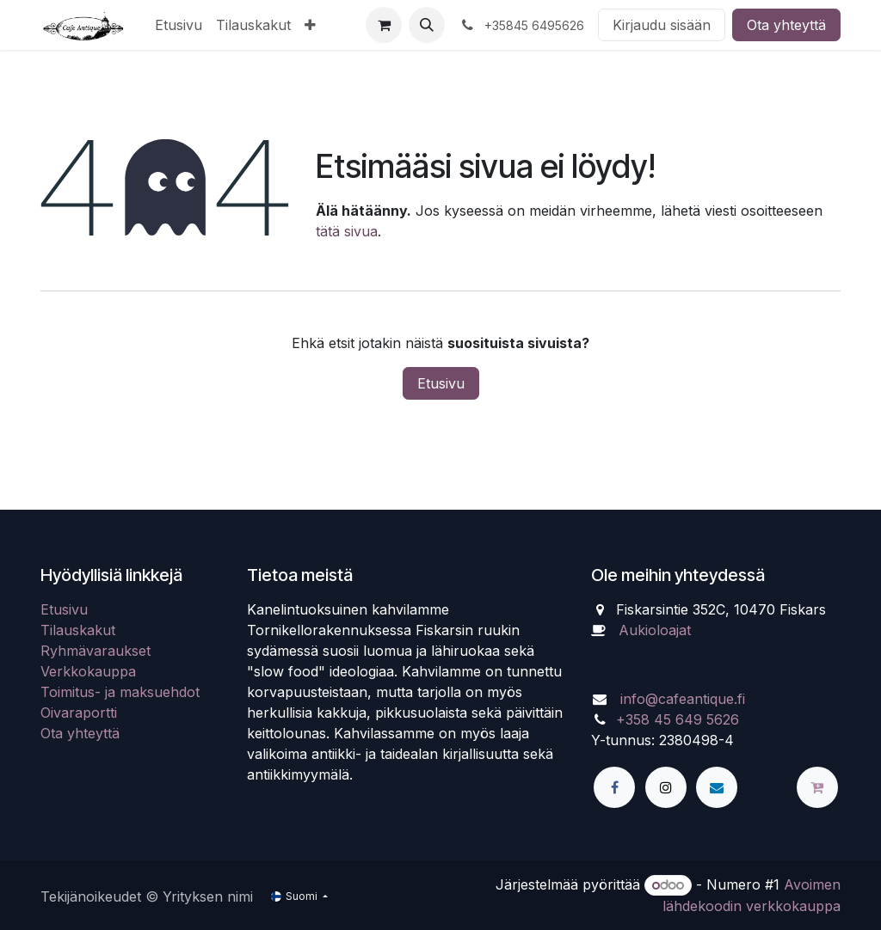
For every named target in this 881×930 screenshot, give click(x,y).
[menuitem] (178, 25)
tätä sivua (347, 231)
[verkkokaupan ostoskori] (384, 25)
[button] (427, 25)
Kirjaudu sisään (662, 25)
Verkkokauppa (88, 671)
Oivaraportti (78, 712)
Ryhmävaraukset (95, 650)
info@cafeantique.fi (682, 698)
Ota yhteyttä (786, 25)
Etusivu (441, 383)
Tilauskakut (77, 630)
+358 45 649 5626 (677, 719)
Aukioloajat (655, 630)
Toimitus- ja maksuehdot (120, 692)
